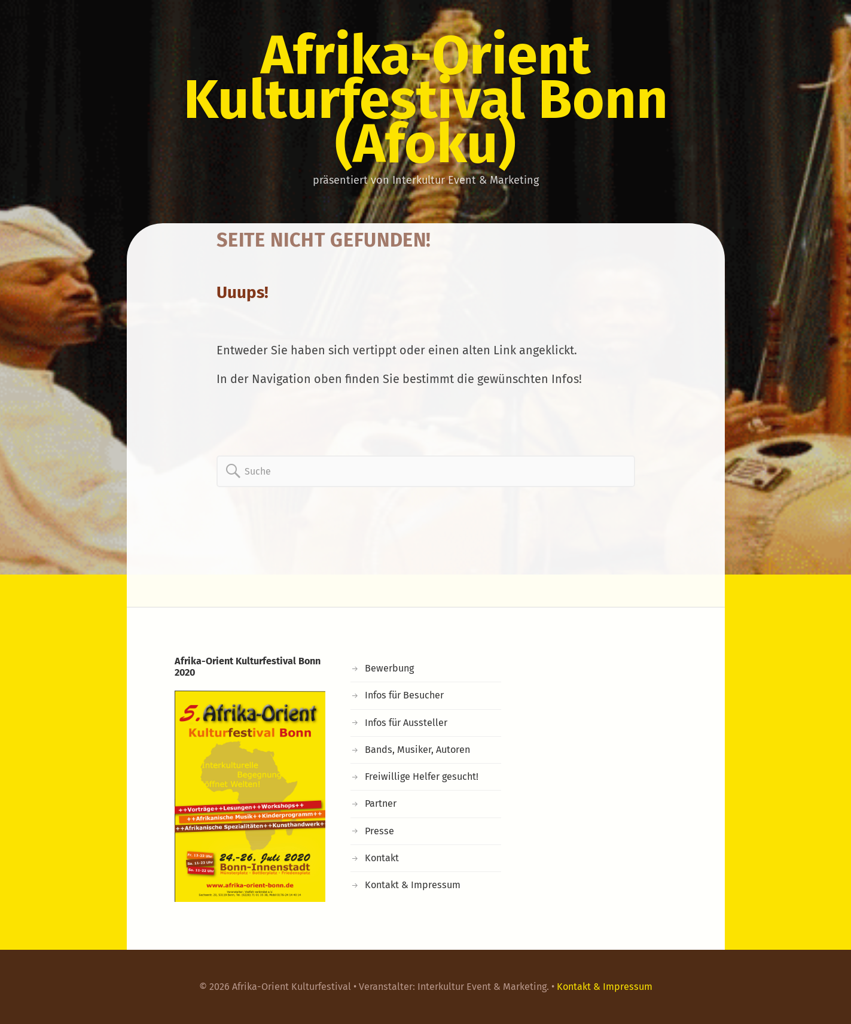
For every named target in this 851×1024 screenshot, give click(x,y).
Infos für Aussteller (406, 722)
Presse (379, 831)
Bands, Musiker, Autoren (417, 749)
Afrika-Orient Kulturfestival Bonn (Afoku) (426, 99)
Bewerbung (389, 668)
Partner (380, 803)
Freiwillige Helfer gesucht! (421, 776)
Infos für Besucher (404, 695)
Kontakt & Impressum (412, 885)
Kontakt (382, 858)
